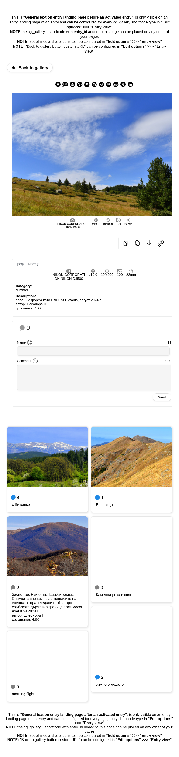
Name (21, 342)
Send (162, 397)
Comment (24, 361)
